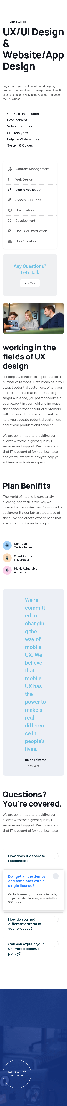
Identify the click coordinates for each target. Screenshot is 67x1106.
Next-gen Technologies (23, 545)
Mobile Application (25, 189)
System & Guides (24, 200)
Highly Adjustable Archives (25, 570)
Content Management (28, 169)
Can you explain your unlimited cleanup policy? (33, 948)
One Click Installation (27, 231)
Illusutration (21, 210)
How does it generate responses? (33, 858)
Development (21, 220)
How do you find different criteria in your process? (33, 923)
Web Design (20, 179)
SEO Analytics (22, 241)
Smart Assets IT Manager (23, 558)
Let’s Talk (29, 283)
